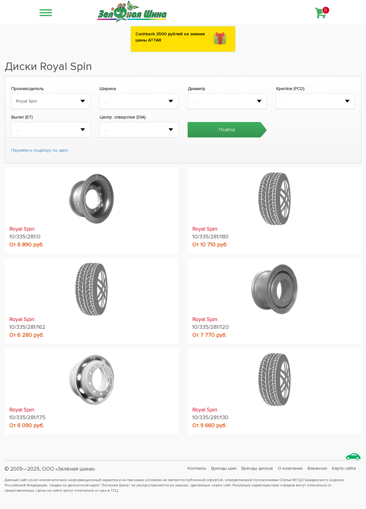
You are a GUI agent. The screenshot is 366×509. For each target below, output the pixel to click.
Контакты (197, 468)
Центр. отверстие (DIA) (123, 117)
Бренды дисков (257, 468)
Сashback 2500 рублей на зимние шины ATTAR (170, 37)
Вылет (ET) (22, 117)
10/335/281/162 (27, 327)
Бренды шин (223, 468)
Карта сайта (344, 468)
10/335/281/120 (210, 327)
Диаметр (196, 88)
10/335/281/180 (210, 236)
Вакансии (317, 468)
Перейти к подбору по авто (39, 150)
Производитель (27, 88)
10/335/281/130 (210, 417)
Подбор (227, 129)
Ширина (108, 88)
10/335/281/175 (27, 417)
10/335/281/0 (24, 236)
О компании (290, 468)
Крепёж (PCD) (290, 88)
